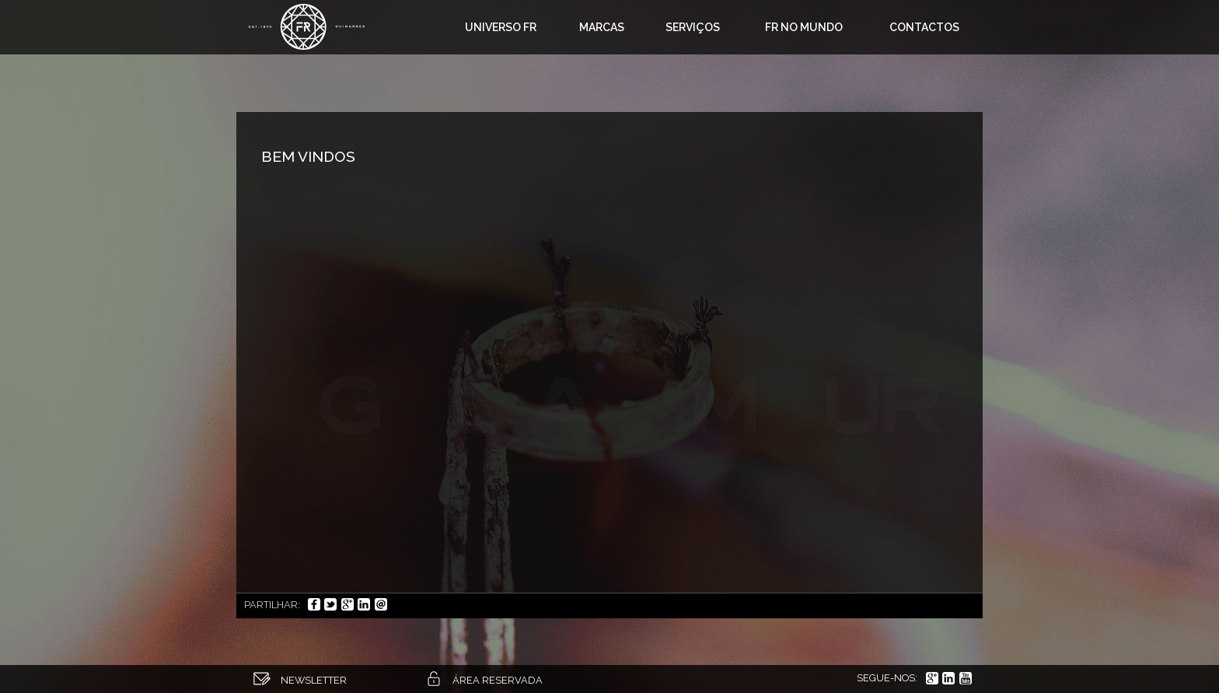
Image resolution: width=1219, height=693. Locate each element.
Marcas (601, 27)
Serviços (692, 27)
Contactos (924, 27)
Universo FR (500, 27)
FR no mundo (804, 27)
